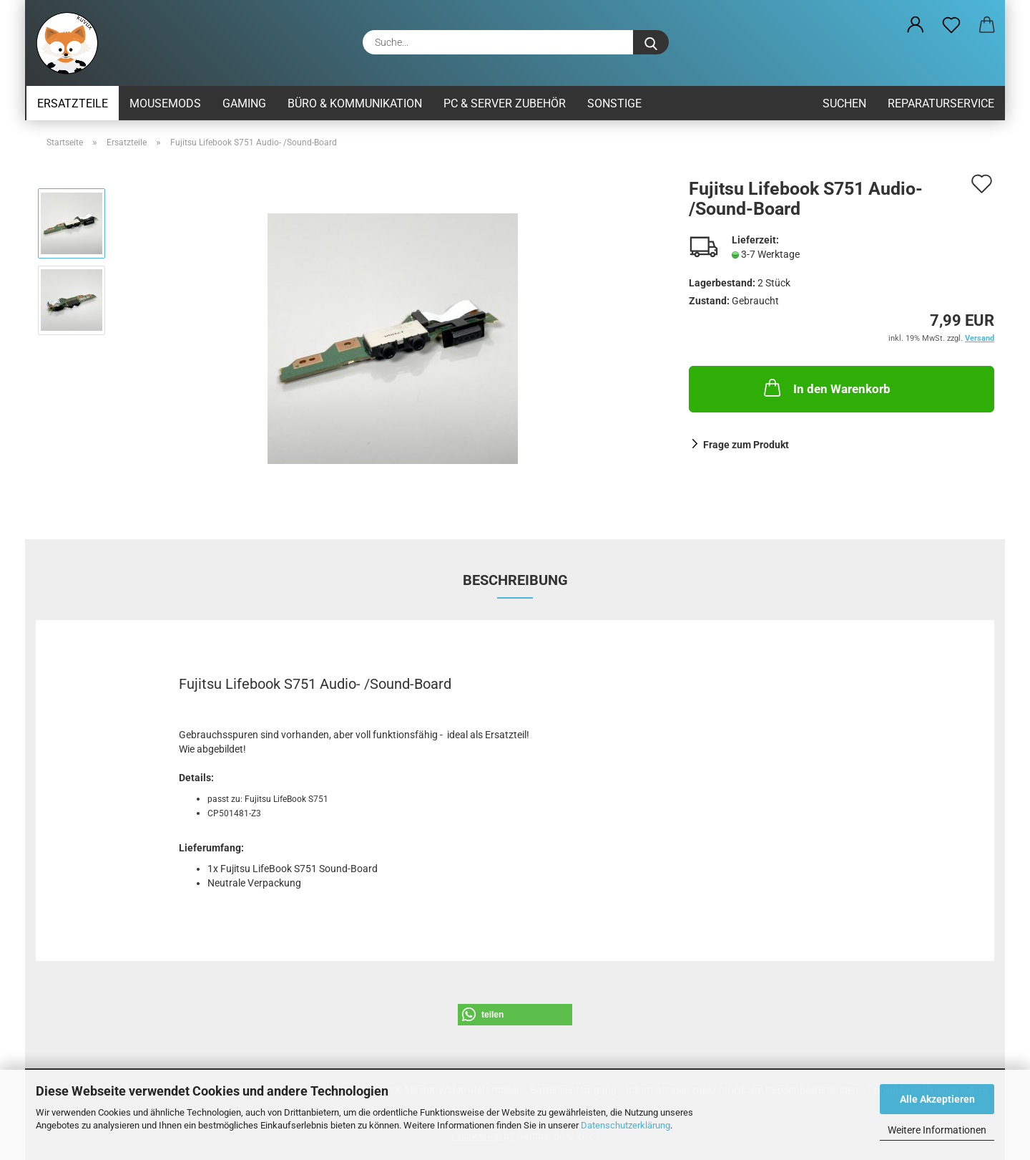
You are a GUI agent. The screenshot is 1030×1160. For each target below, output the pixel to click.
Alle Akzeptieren (937, 1099)
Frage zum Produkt (746, 444)
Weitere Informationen (937, 1130)
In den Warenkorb (826, 387)
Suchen (844, 103)
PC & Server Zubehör (504, 103)
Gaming (244, 103)
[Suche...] (651, 42)
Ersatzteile (72, 103)
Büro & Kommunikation (355, 103)
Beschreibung (515, 580)
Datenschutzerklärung (625, 1125)
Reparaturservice (941, 103)
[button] (915, 25)
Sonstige (614, 103)
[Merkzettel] (951, 25)
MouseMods (165, 103)
